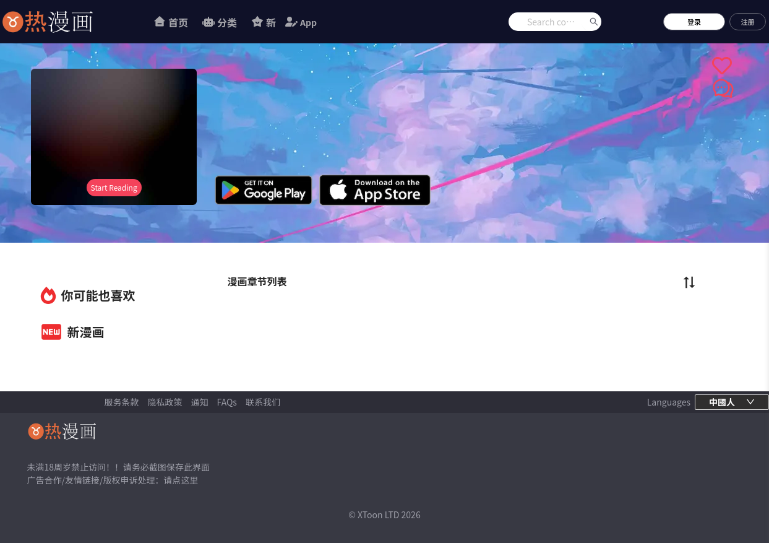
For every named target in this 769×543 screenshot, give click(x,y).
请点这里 (180, 480)
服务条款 (122, 402)
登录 (694, 22)
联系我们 (263, 402)
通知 (199, 402)
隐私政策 (165, 402)
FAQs (227, 402)
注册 (748, 22)
